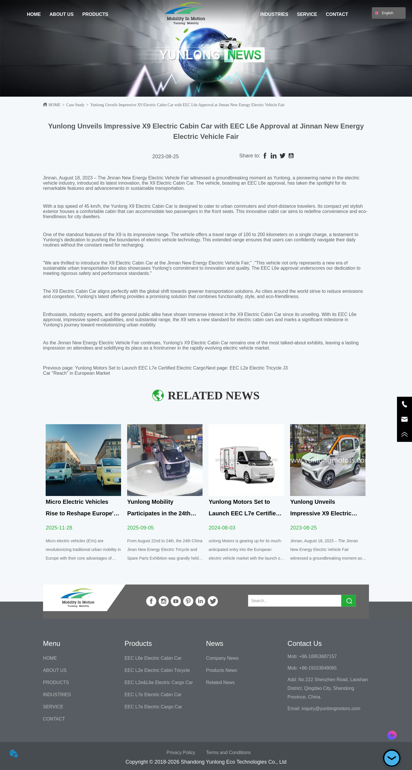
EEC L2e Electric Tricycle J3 (259, 367)
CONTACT (337, 14)
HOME (34, 14)
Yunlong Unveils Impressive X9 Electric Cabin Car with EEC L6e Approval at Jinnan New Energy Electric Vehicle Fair (187, 105)
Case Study (75, 105)
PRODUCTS (95, 14)
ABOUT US (61, 14)
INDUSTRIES (274, 14)
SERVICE (307, 14)
